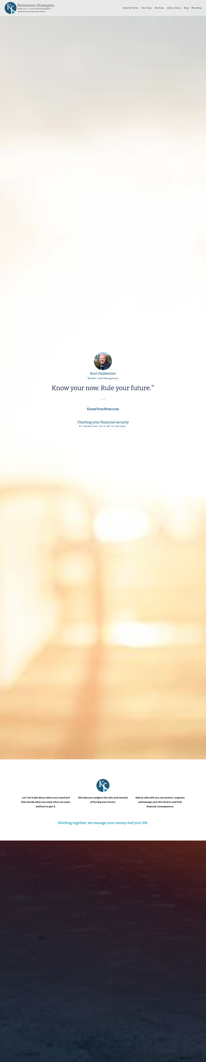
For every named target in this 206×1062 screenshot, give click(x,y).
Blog (186, 8)
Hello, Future (174, 8)
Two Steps (146, 8)
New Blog (196, 8)
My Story (159, 8)
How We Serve (130, 8)
